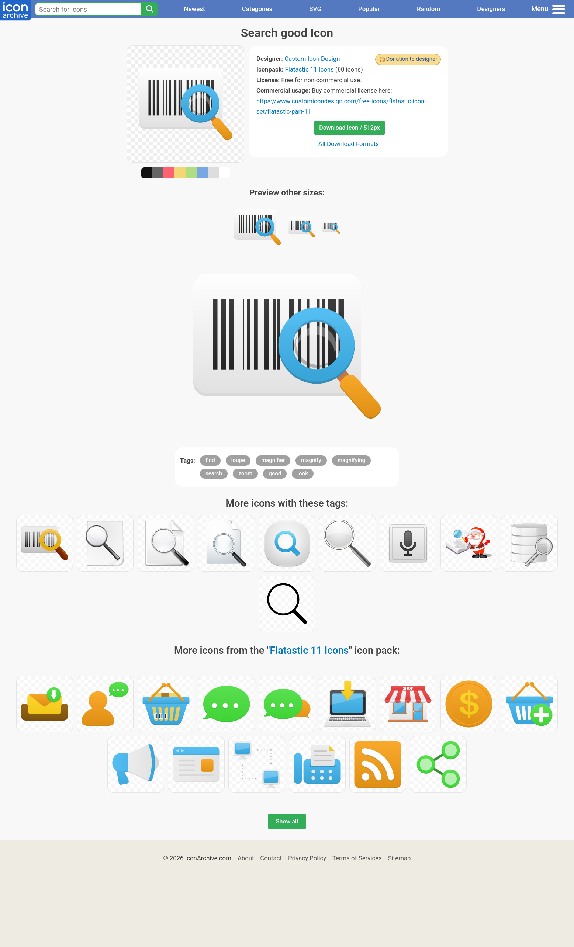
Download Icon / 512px (349, 127)
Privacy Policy (307, 858)
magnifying (351, 460)
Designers (491, 9)
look (302, 473)
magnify (311, 460)
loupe (238, 460)
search (213, 473)
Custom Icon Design (312, 58)
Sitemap (399, 858)
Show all (287, 821)
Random (428, 9)
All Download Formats (348, 144)
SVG (315, 9)
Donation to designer (411, 59)
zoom (245, 473)
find (210, 460)
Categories (257, 9)
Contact (271, 858)
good (275, 473)
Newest (194, 9)
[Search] (149, 9)
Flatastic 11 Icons (309, 69)
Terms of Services (357, 858)
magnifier (273, 460)
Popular (369, 9)
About (246, 858)
